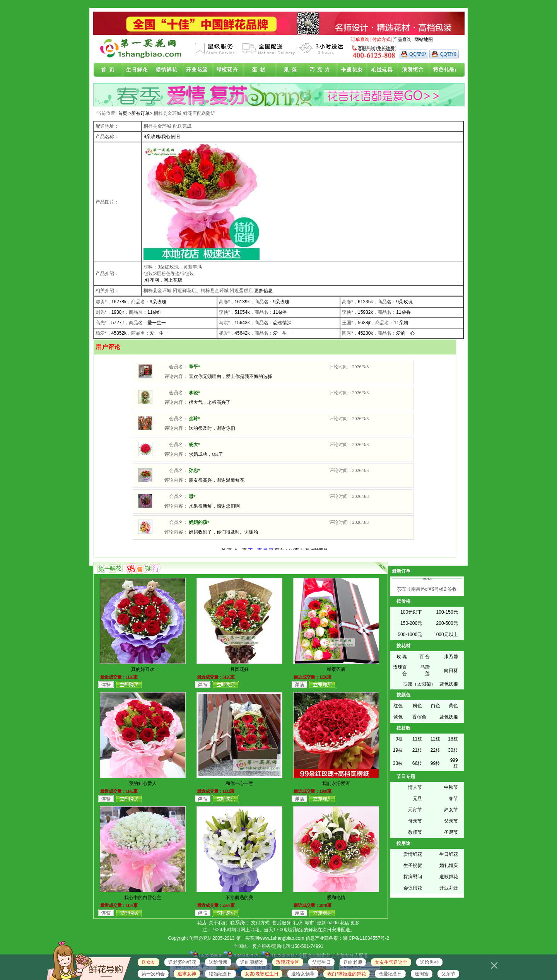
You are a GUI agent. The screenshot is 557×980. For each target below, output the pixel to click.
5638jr (364, 322)
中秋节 (451, 787)
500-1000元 (410, 634)
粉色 (417, 705)
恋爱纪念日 (390, 974)
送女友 (148, 962)
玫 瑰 (401, 656)
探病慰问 (412, 876)
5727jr (117, 322)
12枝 (435, 739)
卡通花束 (350, 70)
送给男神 (429, 962)
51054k (241, 312)
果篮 (289, 70)
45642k (241, 333)
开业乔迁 (448, 888)
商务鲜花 (199, 70)
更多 (355, 922)
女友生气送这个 (391, 962)
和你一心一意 (239, 783)
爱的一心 (405, 333)
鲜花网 (152, 280)
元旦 (417, 798)
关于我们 (218, 922)
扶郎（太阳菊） (419, 684)
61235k (365, 301)
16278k (118, 301)
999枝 (454, 763)
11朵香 (280, 312)
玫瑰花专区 (287, 962)
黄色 (453, 705)
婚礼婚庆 (448, 865)
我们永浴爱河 (336, 783)
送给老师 (352, 962)
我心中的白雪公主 (142, 897)
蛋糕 (259, 70)
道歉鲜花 (448, 876)
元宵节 (415, 809)
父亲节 (451, 821)
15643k (241, 322)
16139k (241, 301)
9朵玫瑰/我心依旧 (162, 136)
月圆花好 (239, 669)
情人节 (415, 787)
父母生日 (321, 962)
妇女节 (451, 809)
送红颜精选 (251, 962)
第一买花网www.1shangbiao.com (270, 938)
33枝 (398, 763)
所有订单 (140, 113)
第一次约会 (153, 974)
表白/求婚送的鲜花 (346, 974)
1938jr (117, 312)
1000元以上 (446, 634)
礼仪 (297, 922)
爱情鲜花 (169, 70)
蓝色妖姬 (448, 684)
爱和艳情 (336, 897)
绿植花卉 (229, 70)
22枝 (435, 750)
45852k (118, 333)
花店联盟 (440, 70)
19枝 (398, 750)
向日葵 (451, 670)
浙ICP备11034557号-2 (366, 938)
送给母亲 (218, 962)
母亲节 (415, 821)
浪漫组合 (410, 70)
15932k (365, 312)
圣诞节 (451, 832)
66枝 (417, 763)
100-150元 (447, 612)
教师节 (415, 832)
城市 (309, 922)
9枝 (399, 739)
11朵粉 (401, 322)
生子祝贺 (412, 865)
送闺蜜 (422, 974)
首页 (108, 70)
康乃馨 (451, 656)
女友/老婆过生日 (261, 974)
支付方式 (260, 922)
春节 (453, 798)
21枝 (417, 750)
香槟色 (419, 717)
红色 (398, 705)
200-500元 (447, 623)
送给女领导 (302, 974)
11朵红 (154, 312)
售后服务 (281, 922)
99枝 (435, 763)
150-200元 (411, 623)
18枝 (453, 739)
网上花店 (173, 280)
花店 (202, 922)
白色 (435, 705)
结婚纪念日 (220, 974)
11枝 (417, 739)
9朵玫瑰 (158, 301)
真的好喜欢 (142, 669)
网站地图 (423, 39)
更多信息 (263, 290)
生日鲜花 (138, 70)
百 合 (424, 656)
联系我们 (239, 922)
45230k (365, 333)
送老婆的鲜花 (182, 962)
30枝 (453, 750)
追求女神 (187, 974)
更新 (321, 922)
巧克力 (319, 70)
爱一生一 (156, 322)
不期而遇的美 (239, 897)
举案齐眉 (336, 669)
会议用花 (412, 888)
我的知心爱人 (143, 783)
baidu (332, 922)
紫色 (398, 717)
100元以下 (411, 612)
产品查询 (402, 39)
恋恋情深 (282, 322)
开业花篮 (380, 70)
